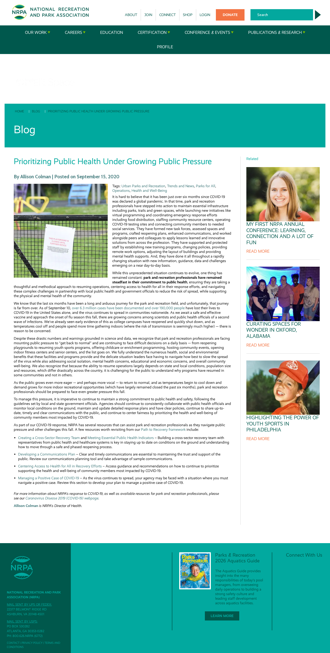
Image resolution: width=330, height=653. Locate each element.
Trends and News (180, 186)
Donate (230, 15)
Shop (187, 15)
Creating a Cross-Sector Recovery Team (49, 438)
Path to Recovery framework (163, 429)
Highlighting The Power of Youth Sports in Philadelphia (282, 424)
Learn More (222, 616)
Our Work (37, 32)
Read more (258, 251)
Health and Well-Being (149, 190)
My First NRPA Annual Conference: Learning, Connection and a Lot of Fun (280, 233)
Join (148, 15)
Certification (154, 32)
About (131, 15)
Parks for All (205, 186)
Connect (167, 15)
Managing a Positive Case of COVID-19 (48, 478)
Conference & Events (209, 32)
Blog (36, 111)
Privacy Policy (32, 643)
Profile (165, 47)
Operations (121, 190)
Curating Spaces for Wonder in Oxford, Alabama (273, 330)
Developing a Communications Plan (46, 454)
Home (19, 111)
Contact (13, 643)
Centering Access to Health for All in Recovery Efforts (60, 466)
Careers (75, 32)
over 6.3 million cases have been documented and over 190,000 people (128, 308)
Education (111, 32)
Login (205, 15)
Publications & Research (276, 32)
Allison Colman (26, 506)
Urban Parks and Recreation (143, 186)
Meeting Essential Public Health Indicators (121, 438)
